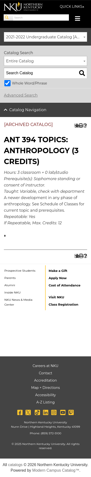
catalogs (15, 465)
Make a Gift (58, 271)
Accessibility (45, 395)
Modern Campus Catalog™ (55, 470)
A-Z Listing (45, 402)
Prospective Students (19, 270)
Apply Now (58, 278)
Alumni (9, 285)
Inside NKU (12, 292)
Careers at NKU (45, 366)
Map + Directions (45, 387)
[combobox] (45, 37)
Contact (45, 373)
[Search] (8, 17)
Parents (10, 278)
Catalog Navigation (27, 110)
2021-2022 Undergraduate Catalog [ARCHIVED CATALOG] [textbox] (46, 37)
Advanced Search (21, 95)
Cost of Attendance (65, 285)
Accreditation (45, 380)
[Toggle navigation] (80, 19)
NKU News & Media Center (18, 302)
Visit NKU (56, 297)
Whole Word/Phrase (29, 83)
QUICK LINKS (72, 6)
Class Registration (63, 304)
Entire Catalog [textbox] (20, 61)
